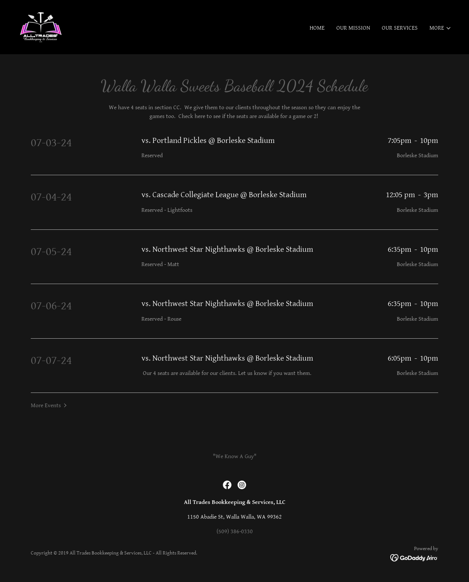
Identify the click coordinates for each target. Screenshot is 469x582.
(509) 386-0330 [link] (235, 531)
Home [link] (317, 28)
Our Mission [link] (353, 28)
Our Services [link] (400, 28)
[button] (440, 28)
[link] (41, 26)
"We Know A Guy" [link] (234, 456)
